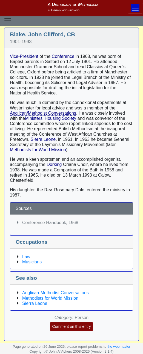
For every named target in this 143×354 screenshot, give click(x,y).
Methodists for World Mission (38, 149)
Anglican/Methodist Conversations (43, 113)
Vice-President (24, 56)
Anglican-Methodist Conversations (55, 292)
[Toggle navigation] (7, 20)
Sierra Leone (43, 139)
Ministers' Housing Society (50, 118)
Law (26, 256)
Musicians (32, 262)
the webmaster (118, 346)
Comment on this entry (71, 326)
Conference (63, 56)
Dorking (54, 164)
